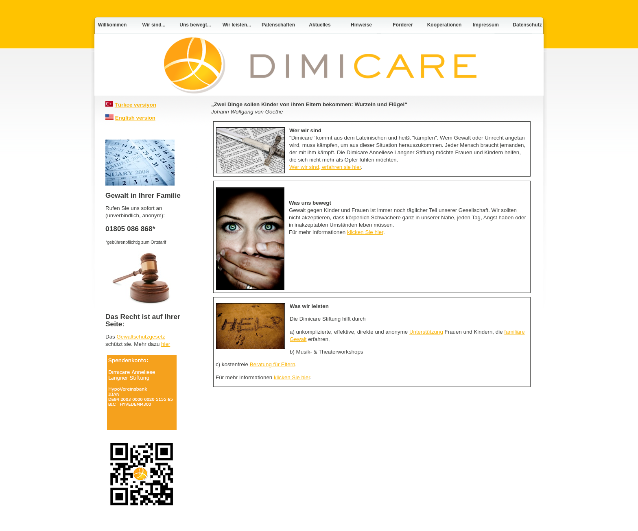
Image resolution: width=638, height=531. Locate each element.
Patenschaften (278, 25)
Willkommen (112, 25)
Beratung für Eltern (272, 364)
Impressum (486, 25)
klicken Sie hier (365, 232)
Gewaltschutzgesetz (140, 337)
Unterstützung (426, 332)
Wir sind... (153, 25)
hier (165, 344)
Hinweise (361, 25)
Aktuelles (319, 25)
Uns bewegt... (195, 25)
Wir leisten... (237, 25)
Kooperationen (444, 25)
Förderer (403, 25)
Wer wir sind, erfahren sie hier (325, 167)
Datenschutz (527, 25)
